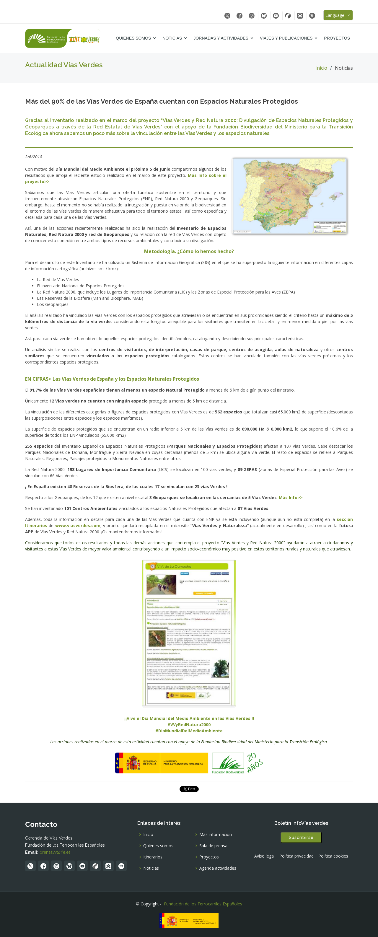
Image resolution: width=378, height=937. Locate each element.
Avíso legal (264, 856)
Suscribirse (301, 837)
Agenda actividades (217, 868)
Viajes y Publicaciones (286, 38)
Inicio (321, 68)
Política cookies (333, 856)
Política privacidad (296, 856)
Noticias (172, 38)
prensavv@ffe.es (55, 852)
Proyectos (337, 38)
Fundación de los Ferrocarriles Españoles (203, 904)
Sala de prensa (213, 846)
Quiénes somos (133, 38)
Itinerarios (152, 857)
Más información (215, 834)
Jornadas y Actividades (220, 38)
